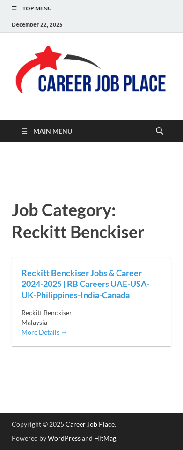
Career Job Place (90, 424)
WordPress (64, 438)
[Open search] (160, 131)
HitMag (105, 438)
